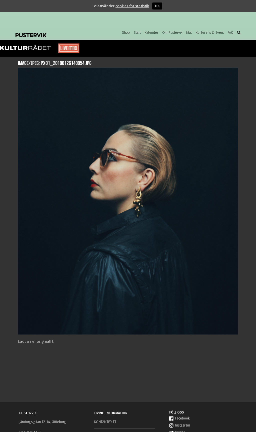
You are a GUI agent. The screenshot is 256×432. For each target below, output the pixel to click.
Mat (189, 32)
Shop (126, 32)
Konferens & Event (210, 32)
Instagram (179, 425)
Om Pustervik (172, 32)
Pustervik (56, 31)
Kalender (151, 32)
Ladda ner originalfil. (36, 341)
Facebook (179, 418)
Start (137, 32)
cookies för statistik (132, 6)
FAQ (231, 32)
